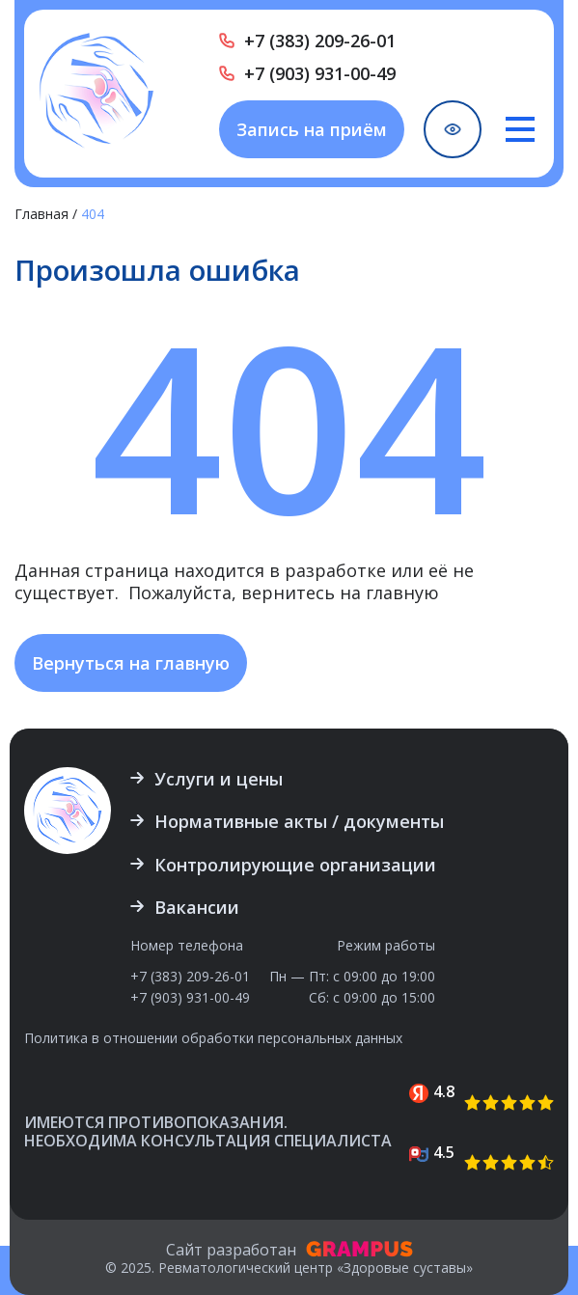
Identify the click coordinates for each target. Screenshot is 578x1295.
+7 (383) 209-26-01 (320, 40)
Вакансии (196, 907)
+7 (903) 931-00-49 (320, 73)
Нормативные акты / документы (299, 821)
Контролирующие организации (295, 864)
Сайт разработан (289, 1249)
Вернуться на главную (131, 663)
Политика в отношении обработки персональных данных (213, 1039)
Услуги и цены (218, 778)
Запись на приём (311, 129)
